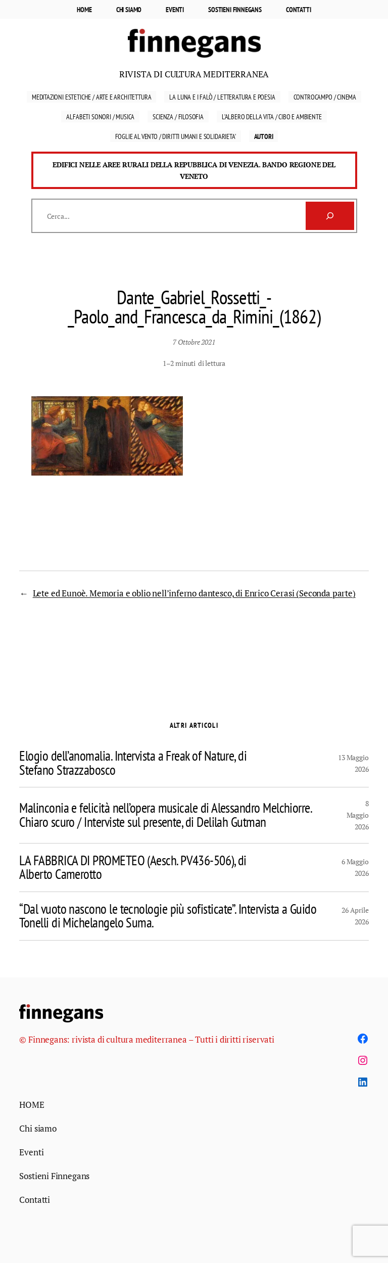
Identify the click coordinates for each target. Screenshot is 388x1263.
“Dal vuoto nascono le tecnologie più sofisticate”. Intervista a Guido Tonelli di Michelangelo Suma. (167, 916)
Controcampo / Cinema (325, 97)
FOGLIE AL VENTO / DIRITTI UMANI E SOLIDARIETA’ (175, 136)
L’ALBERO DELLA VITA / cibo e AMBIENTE (272, 116)
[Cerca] (330, 216)
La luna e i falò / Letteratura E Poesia (222, 97)
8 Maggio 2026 (358, 815)
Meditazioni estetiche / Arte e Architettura (92, 97)
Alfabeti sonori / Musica (100, 116)
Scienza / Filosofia (178, 116)
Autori (263, 136)
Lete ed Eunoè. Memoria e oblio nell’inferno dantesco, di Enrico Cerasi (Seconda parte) (194, 593)
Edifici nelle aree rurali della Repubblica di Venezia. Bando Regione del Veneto (194, 170)
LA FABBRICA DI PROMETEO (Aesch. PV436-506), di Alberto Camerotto (132, 867)
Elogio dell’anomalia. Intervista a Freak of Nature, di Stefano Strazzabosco (133, 763)
